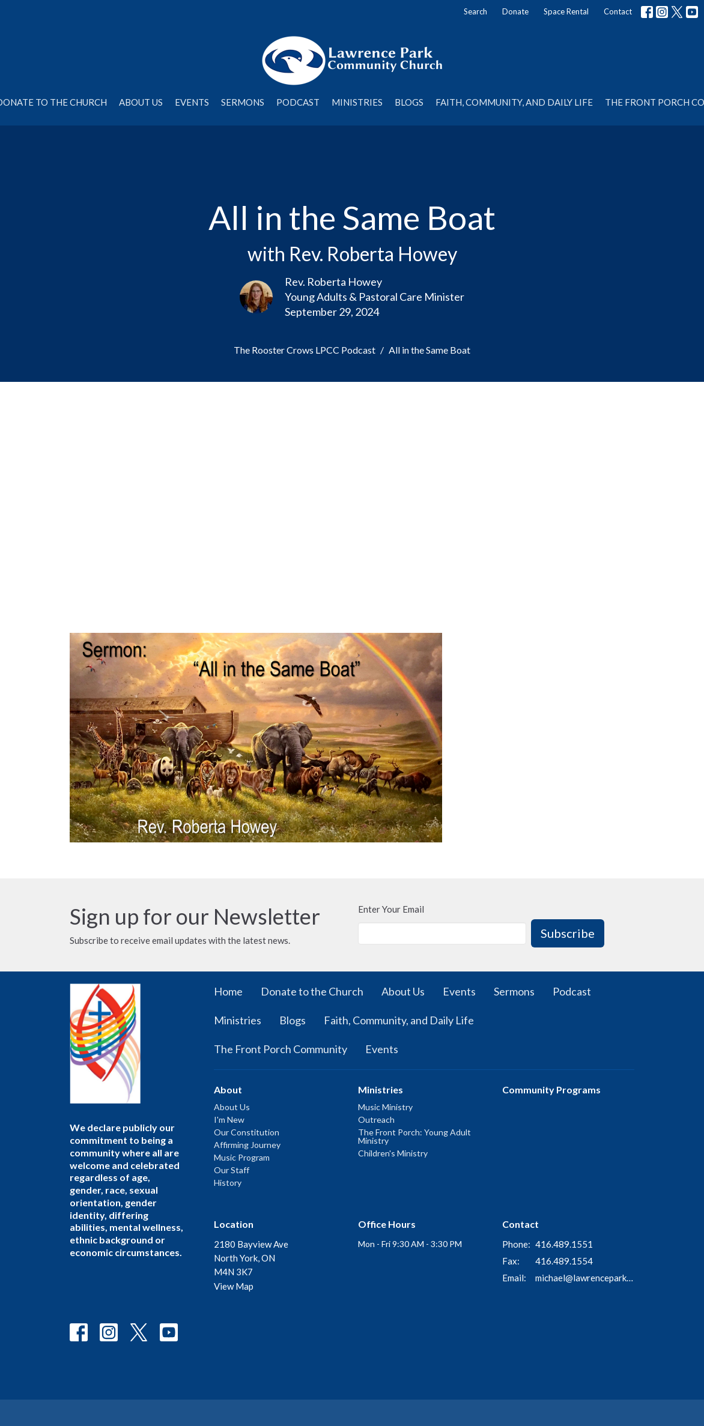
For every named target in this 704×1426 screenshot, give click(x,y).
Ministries (357, 102)
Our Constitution (246, 1132)
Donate (515, 11)
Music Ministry (385, 1107)
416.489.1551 (564, 1244)
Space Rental (566, 11)
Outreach (376, 1119)
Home (228, 991)
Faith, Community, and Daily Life (514, 102)
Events (192, 102)
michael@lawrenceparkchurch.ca (584, 1277)
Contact (618, 11)
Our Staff (231, 1170)
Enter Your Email (391, 909)
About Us (141, 102)
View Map (233, 1286)
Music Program (242, 1157)
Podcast (298, 102)
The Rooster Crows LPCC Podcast (304, 349)
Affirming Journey (247, 1145)
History (227, 1182)
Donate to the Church (312, 991)
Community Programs (551, 1089)
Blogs (409, 102)
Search (475, 11)
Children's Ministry (393, 1153)
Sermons (242, 102)
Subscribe (568, 933)
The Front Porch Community (280, 1049)
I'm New (229, 1119)
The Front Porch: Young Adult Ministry (414, 1136)
